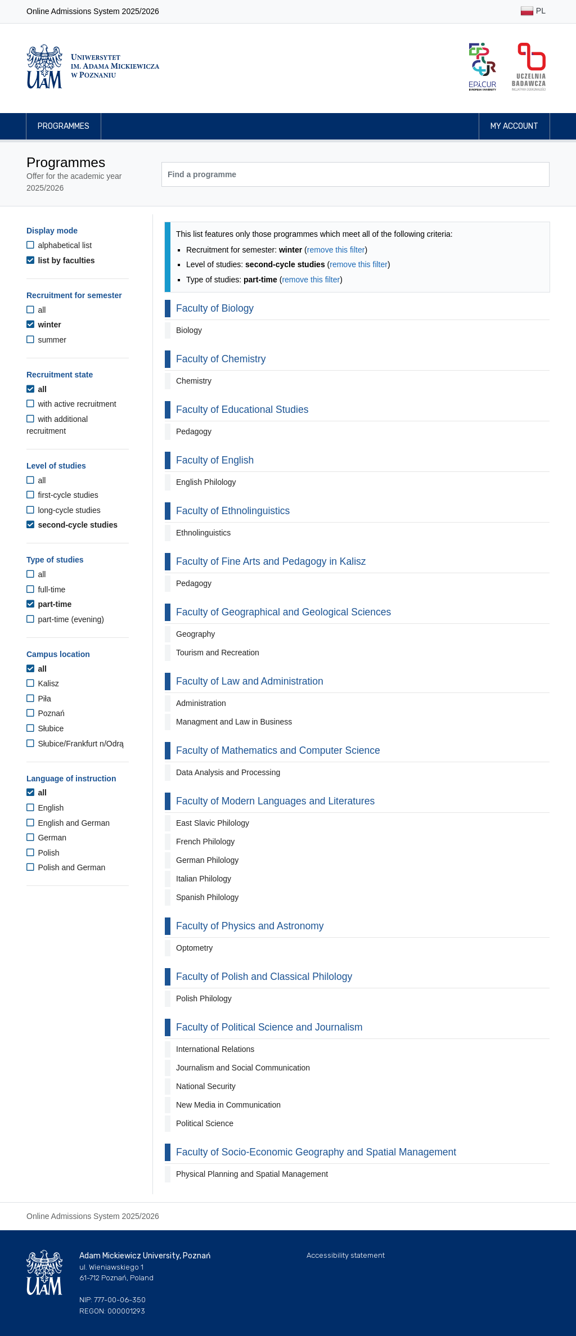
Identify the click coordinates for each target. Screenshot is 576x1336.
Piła (38, 698)
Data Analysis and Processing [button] (228, 772)
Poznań (45, 713)
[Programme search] (355, 174)
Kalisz (42, 683)
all (36, 309)
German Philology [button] (207, 860)
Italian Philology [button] (203, 878)
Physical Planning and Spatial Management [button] (252, 1173)
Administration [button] (201, 703)
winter (43, 324)
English (45, 807)
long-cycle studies (63, 510)
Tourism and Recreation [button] (217, 652)
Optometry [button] (194, 947)
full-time (45, 589)
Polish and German (65, 867)
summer (46, 339)
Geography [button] (195, 633)
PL (533, 11)
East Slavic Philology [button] (212, 822)
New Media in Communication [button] (228, 1104)
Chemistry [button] (194, 380)
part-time (48, 604)
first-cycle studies (62, 495)
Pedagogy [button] (194, 431)
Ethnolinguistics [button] (203, 532)
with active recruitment (71, 403)
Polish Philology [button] (204, 998)
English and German (68, 822)
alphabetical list (59, 245)
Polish (43, 852)
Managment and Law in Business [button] (234, 721)
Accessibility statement (346, 1255)
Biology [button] (189, 330)
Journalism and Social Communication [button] (243, 1067)
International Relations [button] (215, 1049)
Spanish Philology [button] (207, 897)
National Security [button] (206, 1086)
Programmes (63, 126)
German (46, 837)
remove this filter (336, 249)
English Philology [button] (206, 482)
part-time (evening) (65, 619)
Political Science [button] (204, 1123)
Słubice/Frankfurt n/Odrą (75, 743)
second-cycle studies (72, 524)
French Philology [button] (205, 841)
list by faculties (60, 260)
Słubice (45, 728)
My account (514, 126)
